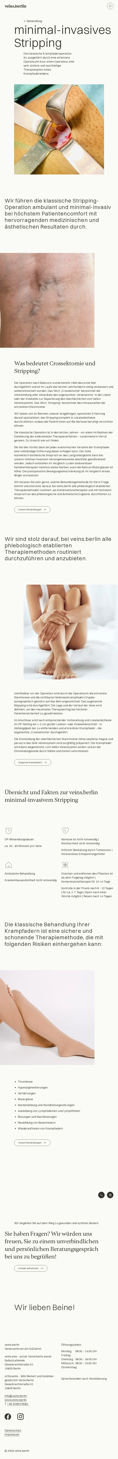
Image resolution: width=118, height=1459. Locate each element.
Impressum (12, 1434)
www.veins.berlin (16, 1400)
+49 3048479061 (18, 1404)
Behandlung (33, 21)
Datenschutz (13, 1430)
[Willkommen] (15, 6)
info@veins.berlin (16, 1396)
